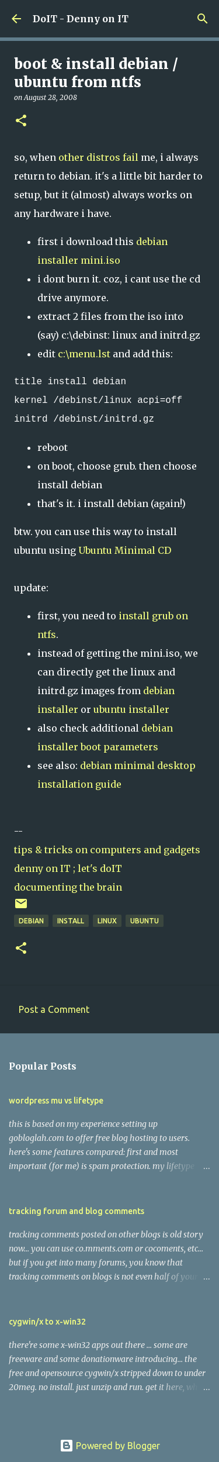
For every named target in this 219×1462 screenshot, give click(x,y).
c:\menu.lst (84, 354)
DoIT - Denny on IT (80, 19)
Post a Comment (54, 1009)
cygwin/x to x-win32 (47, 1321)
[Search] (203, 19)
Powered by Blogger (110, 1445)
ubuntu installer (131, 709)
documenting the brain (68, 887)
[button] (21, 121)
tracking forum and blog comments (76, 1211)
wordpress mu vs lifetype (56, 1100)
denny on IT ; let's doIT (68, 868)
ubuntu (144, 921)
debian (31, 921)
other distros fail (98, 157)
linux (107, 921)
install (70, 921)
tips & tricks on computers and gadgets (107, 850)
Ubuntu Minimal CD (124, 550)
